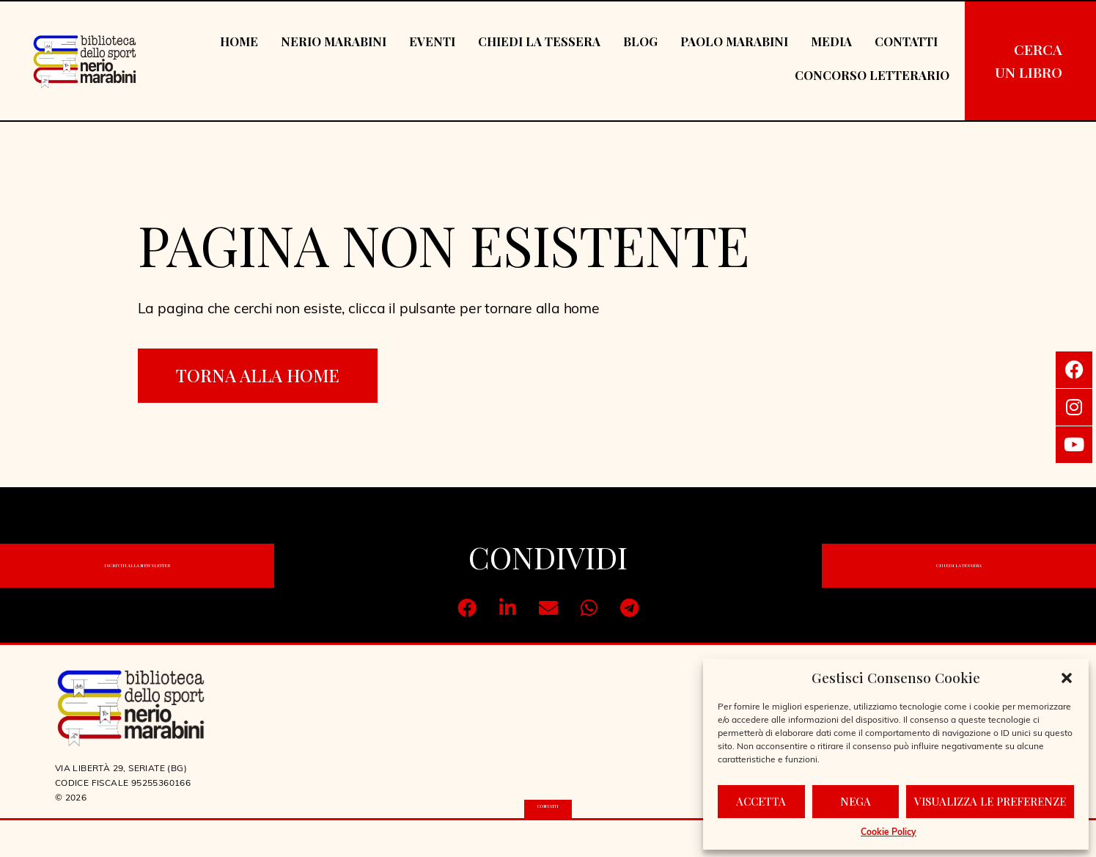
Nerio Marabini (333, 41)
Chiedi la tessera (539, 41)
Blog (640, 41)
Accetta (761, 801)
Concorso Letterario (872, 75)
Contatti (906, 41)
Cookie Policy (888, 832)
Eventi (432, 41)
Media (831, 41)
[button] (1066, 678)
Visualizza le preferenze (990, 801)
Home (239, 41)
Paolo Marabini (734, 41)
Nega (855, 801)
